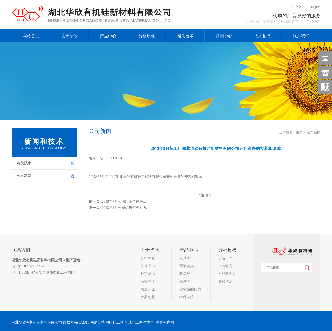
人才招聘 (262, 36)
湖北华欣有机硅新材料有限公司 (37, 260)
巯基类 (184, 281)
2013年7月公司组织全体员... (124, 201)
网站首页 (31, 36)
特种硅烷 (186, 297)
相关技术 (185, 36)
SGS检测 (225, 266)
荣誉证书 (148, 266)
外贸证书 (148, 274)
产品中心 (108, 36)
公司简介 (148, 258)
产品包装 (148, 297)
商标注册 (148, 281)
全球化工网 (134, 322)
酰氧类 (184, 274)
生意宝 (148, 322)
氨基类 (184, 258)
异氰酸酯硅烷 (190, 289)
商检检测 (225, 281)
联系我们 (301, 36)
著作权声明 (165, 322)
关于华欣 (69, 36)
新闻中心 (224, 36)
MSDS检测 (226, 274)
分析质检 (146, 36)
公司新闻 (24, 176)
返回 (204, 195)
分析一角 (225, 258)
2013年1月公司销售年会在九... (126, 208)
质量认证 (148, 289)
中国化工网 (115, 322)
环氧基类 (186, 266)
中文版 (293, 7)
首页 (299, 132)
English (311, 7)
